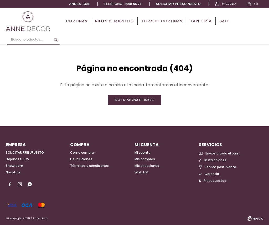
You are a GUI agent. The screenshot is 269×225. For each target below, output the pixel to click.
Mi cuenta (142, 152)
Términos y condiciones (89, 165)
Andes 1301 (79, 4)
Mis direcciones (146, 165)
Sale (224, 21)
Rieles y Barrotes (114, 21)
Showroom (14, 165)
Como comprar (82, 152)
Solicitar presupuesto (178, 4)
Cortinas (76, 21)
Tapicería (201, 21)
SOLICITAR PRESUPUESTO (25, 152)
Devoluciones (81, 159)
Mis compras (144, 159)
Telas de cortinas (162, 21)
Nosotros (13, 172)
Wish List (141, 172)
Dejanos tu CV (17, 159)
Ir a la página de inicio (134, 99)
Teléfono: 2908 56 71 (123, 4)
